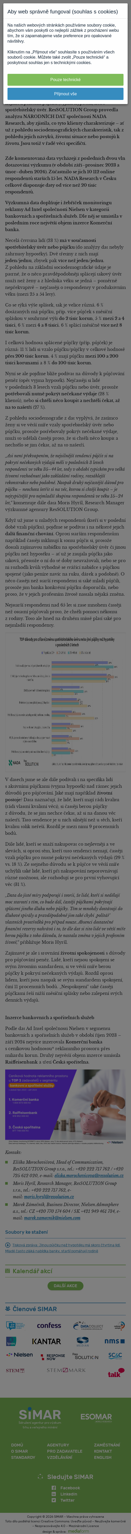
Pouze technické (65, 79)
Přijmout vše (65, 94)
